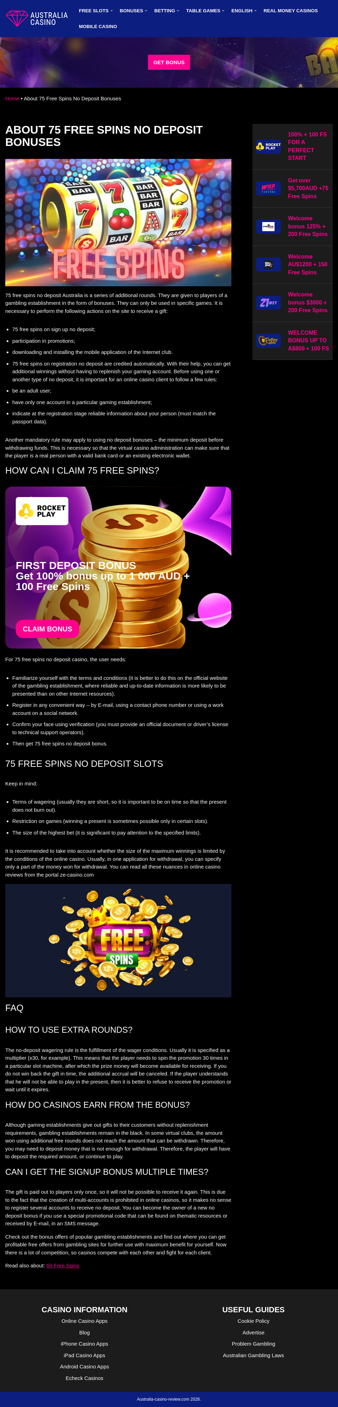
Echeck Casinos (84, 1378)
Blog (84, 1332)
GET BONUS (168, 62)
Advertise (254, 1332)
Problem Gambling (253, 1344)
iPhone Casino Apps (84, 1344)
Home (12, 98)
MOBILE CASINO (98, 26)
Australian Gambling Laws (253, 1355)
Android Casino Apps (84, 1366)
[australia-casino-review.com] (36, 18)
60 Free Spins (63, 1265)
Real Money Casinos (291, 10)
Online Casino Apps (84, 1321)
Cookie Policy (254, 1321)
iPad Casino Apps (84, 1355)
